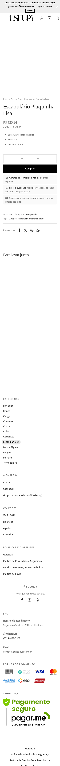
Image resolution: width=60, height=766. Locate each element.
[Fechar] (57, 6)
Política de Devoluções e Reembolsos (23, 568)
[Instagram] (29, 600)
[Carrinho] (49, 18)
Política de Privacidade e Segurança (22, 561)
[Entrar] (42, 18)
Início (5, 99)
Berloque (8, 406)
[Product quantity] (30, 159)
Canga (6, 416)
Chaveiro (8, 421)
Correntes (8, 437)
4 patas (7, 528)
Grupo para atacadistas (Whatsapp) (22, 495)
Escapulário (16, 99)
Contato (7, 482)
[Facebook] (19, 230)
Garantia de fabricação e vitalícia (24, 178)
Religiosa (8, 522)
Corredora (8, 535)
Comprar (30, 169)
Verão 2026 (9, 515)
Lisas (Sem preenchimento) (31, 219)
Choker (7, 426)
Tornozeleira (10, 463)
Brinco (6, 411)
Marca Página (10, 447)
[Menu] (5, 18)
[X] (25, 230)
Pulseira (7, 458)
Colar (6, 432)
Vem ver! (30, 10)
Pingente (8, 453)
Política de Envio (12, 574)
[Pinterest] (32, 230)
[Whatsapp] (38, 230)
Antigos (13, 219)
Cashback (8, 489)
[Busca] (57, 18)
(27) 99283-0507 (11, 638)
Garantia (8, 555)
